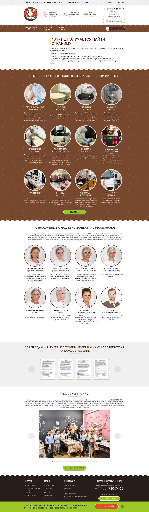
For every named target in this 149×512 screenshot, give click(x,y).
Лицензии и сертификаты (48, 489)
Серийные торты (30, 495)
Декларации (74, 3)
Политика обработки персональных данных (75, 497)
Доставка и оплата (50, 485)
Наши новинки (30, 485)
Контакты (86, 3)
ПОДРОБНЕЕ (74, 212)
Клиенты (62, 3)
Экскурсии (67, 488)
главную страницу (67, 56)
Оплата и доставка (48, 3)
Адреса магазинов (70, 493)
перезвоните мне (114, 21)
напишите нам (109, 498)
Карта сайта (48, 495)
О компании (48, 498)
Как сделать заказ (70, 485)
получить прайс (107, 506)
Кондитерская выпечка (32, 488)
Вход (110, 3)
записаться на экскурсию (74, 468)
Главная (27, 3)
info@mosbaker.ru (114, 16)
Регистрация (120, 3)
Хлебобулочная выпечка (30, 491)
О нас (35, 3)
